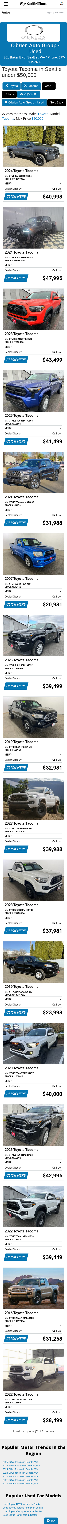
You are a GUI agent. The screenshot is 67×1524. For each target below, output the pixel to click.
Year (48, 86)
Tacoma (31, 86)
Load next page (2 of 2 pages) (33, 1431)
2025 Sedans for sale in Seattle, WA (21, 1465)
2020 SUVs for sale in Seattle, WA (20, 1483)
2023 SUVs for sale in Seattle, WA (20, 1472)
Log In (49, 12)
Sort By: (56, 102)
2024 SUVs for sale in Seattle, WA (20, 1469)
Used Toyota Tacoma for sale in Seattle (23, 1507)
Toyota (11, 86)
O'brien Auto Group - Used (24, 102)
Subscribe (60, 12)
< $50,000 (29, 94)
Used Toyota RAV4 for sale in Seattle (22, 1504)
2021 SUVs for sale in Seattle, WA (20, 1480)
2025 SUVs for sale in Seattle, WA (20, 1462)
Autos (6, 12)
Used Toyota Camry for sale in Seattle (22, 1511)
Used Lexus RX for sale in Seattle (20, 1515)
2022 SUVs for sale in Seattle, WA (20, 1476)
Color (9, 94)
